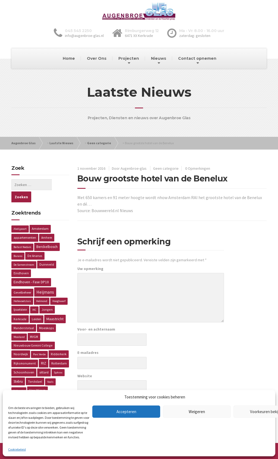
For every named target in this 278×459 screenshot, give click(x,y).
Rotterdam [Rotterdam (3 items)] (59, 351)
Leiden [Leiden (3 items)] (36, 307)
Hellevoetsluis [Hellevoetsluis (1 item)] (22, 289)
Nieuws (158, 58)
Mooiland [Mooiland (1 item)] (19, 324)
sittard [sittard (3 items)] (44, 360)
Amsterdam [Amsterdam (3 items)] (40, 216)
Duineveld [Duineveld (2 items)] (46, 252)
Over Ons (96, 58)
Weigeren (197, 411)
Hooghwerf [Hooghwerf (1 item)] (58, 289)
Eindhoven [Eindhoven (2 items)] (21, 261)
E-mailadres (88, 352)
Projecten (128, 58)
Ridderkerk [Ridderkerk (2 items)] (59, 342)
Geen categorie (99, 143)
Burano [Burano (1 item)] (18, 244)
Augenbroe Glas (23, 143)
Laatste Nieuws (61, 143)
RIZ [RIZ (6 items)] (43, 350)
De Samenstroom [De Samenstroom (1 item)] (24, 252)
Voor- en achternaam (96, 329)
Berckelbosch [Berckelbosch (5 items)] (47, 234)
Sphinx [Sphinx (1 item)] (58, 360)
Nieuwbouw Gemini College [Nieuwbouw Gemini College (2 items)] (33, 333)
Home (69, 58)
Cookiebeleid (17, 449)
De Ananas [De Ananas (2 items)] (34, 243)
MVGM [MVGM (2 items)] (34, 324)
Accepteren (126, 411)
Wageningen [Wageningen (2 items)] (54, 387)
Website (84, 375)
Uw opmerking (90, 268)
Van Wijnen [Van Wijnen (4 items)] (37, 378)
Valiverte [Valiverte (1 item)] (19, 378)
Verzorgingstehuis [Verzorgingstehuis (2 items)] (27, 387)
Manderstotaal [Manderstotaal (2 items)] (24, 316)
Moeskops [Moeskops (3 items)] (46, 316)
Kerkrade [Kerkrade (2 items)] (20, 307)
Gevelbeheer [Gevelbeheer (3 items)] (22, 280)
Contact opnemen (197, 58)
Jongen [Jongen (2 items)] (47, 297)
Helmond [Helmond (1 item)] (41, 289)
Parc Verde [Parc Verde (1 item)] (39, 342)
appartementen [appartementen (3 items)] (25, 225)
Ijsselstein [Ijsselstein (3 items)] (20, 297)
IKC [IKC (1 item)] (34, 297)
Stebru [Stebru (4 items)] (18, 369)
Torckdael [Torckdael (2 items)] (35, 369)
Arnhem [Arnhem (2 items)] (46, 225)
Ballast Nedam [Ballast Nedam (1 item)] (22, 235)
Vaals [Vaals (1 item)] (50, 369)
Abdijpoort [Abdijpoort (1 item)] (20, 216)
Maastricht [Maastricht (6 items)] (55, 306)
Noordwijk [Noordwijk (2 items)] (21, 342)
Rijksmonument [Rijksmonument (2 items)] (25, 351)
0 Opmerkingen (197, 168)
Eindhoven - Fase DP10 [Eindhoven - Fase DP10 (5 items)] (31, 270)
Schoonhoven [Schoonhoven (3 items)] (24, 360)
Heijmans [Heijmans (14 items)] (45, 279)
